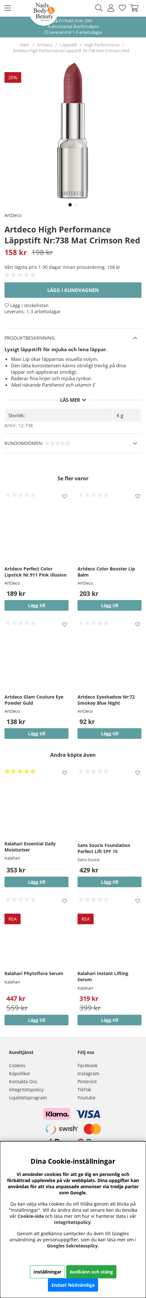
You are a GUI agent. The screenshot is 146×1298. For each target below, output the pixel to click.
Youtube (87, 1098)
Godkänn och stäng (91, 1272)
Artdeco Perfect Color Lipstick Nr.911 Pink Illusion (36, 572)
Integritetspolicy (26, 1089)
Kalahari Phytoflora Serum (34, 973)
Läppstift (68, 45)
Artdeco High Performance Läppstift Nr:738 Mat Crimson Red (71, 50)
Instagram (88, 1073)
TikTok (84, 1089)
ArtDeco (44, 45)
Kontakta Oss (23, 1081)
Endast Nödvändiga (73, 1285)
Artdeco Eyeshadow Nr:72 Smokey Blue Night (106, 700)
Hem (24, 45)
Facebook (87, 1065)
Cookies (17, 1065)
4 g (119, 415)
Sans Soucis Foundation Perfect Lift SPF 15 (104, 848)
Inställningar (47, 1272)
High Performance (102, 45)
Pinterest (87, 1081)
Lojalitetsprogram (28, 1098)
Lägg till (109, 882)
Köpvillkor (19, 1073)
